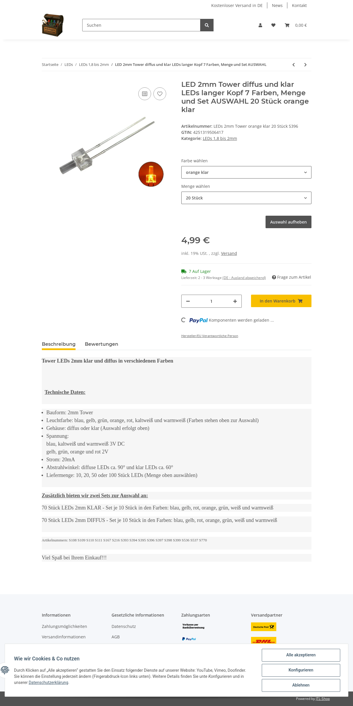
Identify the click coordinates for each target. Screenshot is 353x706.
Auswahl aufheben (288, 222)
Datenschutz (124, 626)
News (277, 5)
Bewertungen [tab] (101, 344)
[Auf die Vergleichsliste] (144, 93)
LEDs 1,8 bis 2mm (220, 138)
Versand (229, 253)
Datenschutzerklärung (48, 682)
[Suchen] (141, 25)
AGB (116, 637)
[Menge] (211, 301)
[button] (260, 25)
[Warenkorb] (295, 25)
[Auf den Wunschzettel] (159, 93)
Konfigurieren (300, 670)
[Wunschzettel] (273, 25)
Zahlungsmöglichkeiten (64, 626)
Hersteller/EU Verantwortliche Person (209, 336)
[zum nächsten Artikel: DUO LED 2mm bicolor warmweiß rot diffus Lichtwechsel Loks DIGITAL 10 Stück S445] (305, 64)
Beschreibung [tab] (59, 344)
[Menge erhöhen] (235, 301)
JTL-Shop (323, 698)
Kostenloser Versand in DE (237, 5)
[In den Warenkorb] (281, 301)
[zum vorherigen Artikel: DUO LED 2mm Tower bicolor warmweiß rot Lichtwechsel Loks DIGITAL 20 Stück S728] (294, 64)
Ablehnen (300, 685)
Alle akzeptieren (300, 655)
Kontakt (299, 5)
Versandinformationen (64, 637)
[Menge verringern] (188, 301)
